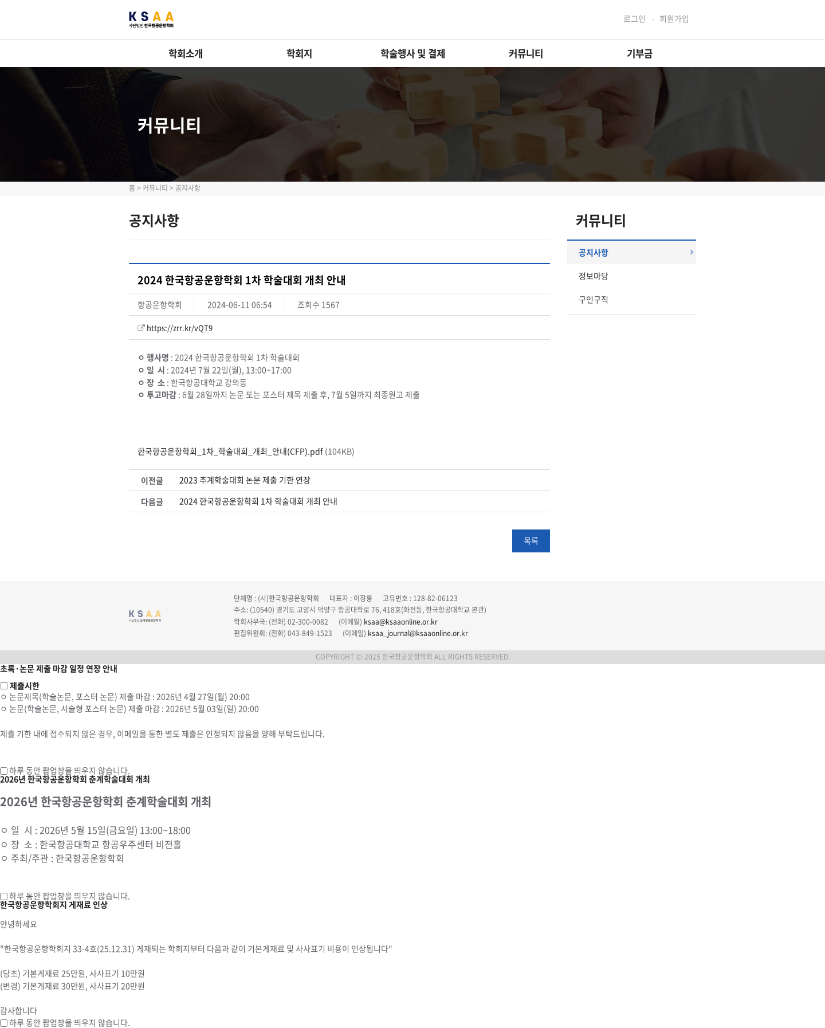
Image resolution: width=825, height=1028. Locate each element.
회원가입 (674, 18)
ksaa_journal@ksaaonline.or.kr (418, 633)
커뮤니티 (526, 53)
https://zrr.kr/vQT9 (180, 327)
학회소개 (185, 53)
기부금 (640, 53)
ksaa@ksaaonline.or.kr (401, 622)
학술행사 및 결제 (412, 53)
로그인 (634, 18)
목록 (531, 540)
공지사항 (636, 252)
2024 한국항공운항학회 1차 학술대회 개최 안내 (258, 501)
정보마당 (593, 275)
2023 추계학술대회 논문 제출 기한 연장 (245, 479)
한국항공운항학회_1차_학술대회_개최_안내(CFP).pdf (230, 451)
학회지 (299, 53)
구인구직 (593, 299)
